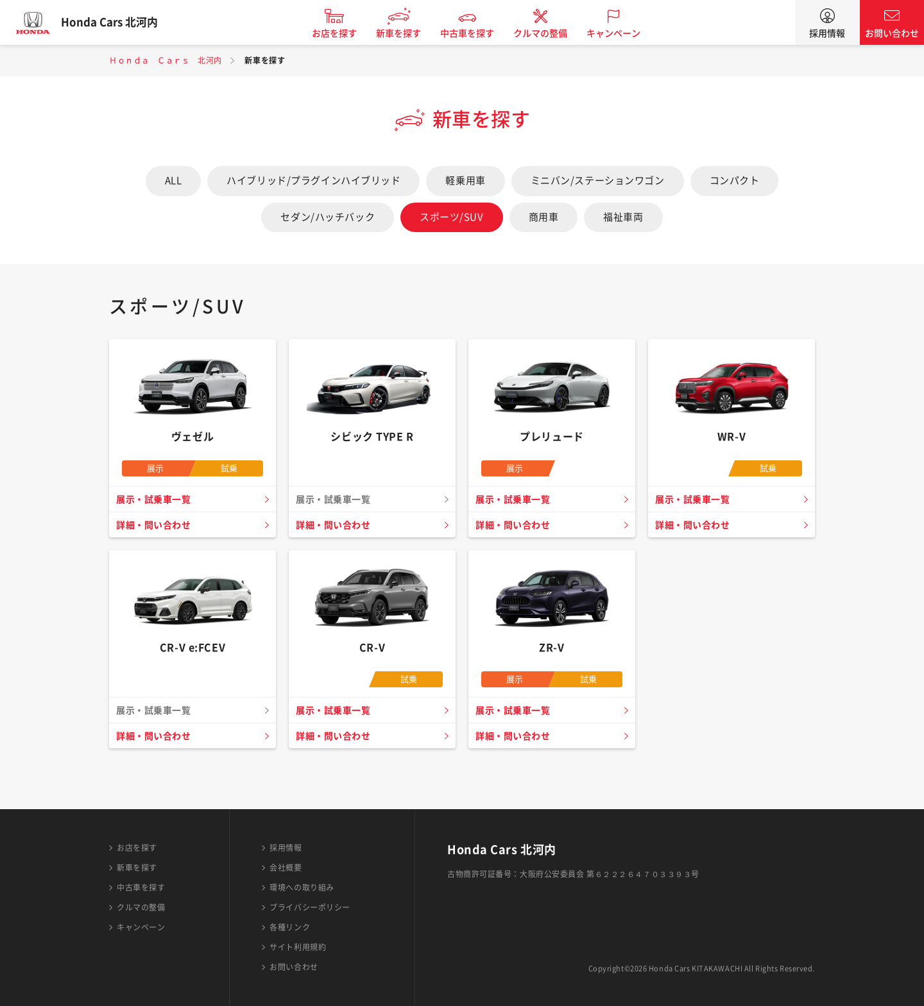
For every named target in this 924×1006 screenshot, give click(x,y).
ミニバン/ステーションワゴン (598, 180)
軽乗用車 (465, 180)
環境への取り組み (302, 887)
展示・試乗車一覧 (156, 499)
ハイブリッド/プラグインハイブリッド (313, 180)
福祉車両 (623, 217)
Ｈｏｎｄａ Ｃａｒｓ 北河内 (165, 60)
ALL (173, 180)
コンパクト (735, 180)
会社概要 (286, 867)
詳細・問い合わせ (156, 525)
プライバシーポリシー (310, 907)
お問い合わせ (892, 33)
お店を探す (343, 33)
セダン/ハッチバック (327, 217)
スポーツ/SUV (451, 217)
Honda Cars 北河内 (118, 22)
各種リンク (290, 927)
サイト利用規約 (298, 947)
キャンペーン (623, 33)
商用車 (544, 217)
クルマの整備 (550, 33)
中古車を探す (477, 33)
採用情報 (827, 33)
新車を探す (408, 33)
